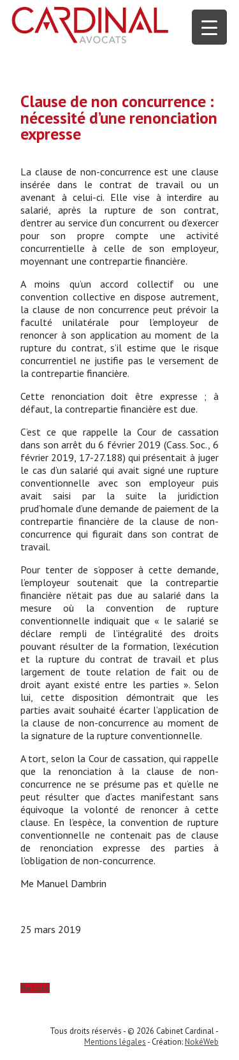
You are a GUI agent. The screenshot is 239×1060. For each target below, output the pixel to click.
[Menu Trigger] (209, 27)
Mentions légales (115, 1041)
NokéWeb (202, 1041)
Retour (35, 988)
